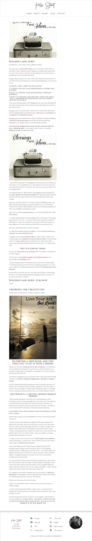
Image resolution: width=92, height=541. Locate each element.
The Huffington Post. (24, 259)
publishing (34, 65)
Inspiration (37, 293)
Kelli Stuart (14, 65)
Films (52, 14)
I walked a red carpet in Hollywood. (25, 86)
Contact (61, 14)
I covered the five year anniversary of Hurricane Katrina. (31, 89)
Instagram (58, 526)
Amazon (57, 519)
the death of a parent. (26, 115)
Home (29, 14)
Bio (36, 526)
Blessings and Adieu (22, 61)
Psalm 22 (32, 401)
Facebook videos (30, 237)
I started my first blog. (25, 69)
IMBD (56, 522)
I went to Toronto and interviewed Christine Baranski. (30, 93)
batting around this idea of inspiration (34, 367)
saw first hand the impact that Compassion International (32, 98)
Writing (39, 65)
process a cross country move (35, 113)
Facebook (58, 530)
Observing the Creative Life (26, 289)
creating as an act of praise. (26, 443)
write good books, (28, 212)
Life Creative (22, 65)
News (28, 65)
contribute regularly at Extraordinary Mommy (34, 257)
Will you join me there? (33, 248)
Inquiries (39, 530)
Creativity (30, 293)
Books (45, 14)
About (37, 14)
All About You (23, 293)
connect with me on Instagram (26, 251)
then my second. (28, 130)
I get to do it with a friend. (36, 363)
